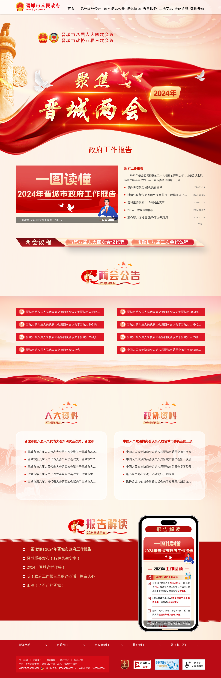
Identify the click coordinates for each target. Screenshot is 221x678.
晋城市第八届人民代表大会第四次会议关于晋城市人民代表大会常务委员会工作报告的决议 (84, 466)
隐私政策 (78, 660)
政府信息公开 (114, 8)
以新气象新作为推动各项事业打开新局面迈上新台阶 (160, 194)
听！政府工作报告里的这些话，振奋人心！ (63, 576)
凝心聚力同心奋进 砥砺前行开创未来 (150, 474)
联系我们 (37, 660)
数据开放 (197, 8)
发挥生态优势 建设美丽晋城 (144, 187)
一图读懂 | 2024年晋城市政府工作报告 (40, 220)
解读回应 (134, 8)
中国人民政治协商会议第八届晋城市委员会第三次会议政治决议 (167, 349)
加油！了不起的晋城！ (46, 585)
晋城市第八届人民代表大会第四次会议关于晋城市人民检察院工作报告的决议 (76, 481)
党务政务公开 (90, 8)
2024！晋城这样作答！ (141, 210)
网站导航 (51, 660)
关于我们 (23, 660)
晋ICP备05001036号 (29, 668)
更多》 (201, 224)
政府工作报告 (110, 150)
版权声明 (64, 660)
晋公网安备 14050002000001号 (61, 668)
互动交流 (166, 8)
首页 (71, 8)
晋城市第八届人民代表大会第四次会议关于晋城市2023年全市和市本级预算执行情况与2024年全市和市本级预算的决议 (100, 324)
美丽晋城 (181, 8)
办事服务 (150, 8)
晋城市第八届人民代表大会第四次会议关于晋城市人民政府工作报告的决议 (73, 311)
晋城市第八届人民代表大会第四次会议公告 (53, 349)
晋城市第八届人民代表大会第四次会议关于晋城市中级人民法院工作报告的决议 (75, 337)
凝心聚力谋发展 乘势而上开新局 (147, 217)
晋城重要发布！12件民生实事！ (147, 202)
